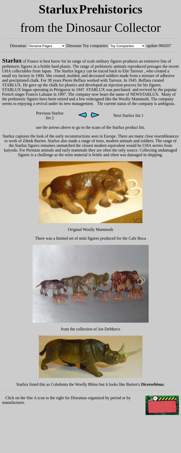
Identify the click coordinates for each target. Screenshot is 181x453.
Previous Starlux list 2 (49, 115)
